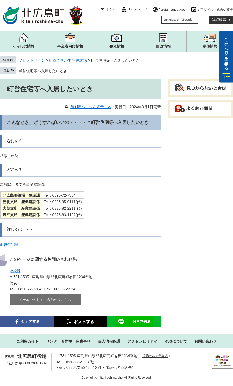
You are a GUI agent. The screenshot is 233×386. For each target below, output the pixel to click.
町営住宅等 (9, 245)
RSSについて (175, 341)
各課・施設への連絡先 (113, 367)
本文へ (111, 9)
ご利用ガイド (27, 341)
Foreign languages (171, 9)
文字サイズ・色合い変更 (215, 9)
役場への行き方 (155, 356)
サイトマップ (137, 9)
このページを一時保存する (226, 52)
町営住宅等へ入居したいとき (43, 71)
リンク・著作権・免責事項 (68, 341)
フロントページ (32, 60)
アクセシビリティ (142, 341)
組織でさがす (60, 60)
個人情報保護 (109, 341)
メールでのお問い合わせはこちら (45, 300)
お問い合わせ (205, 341)
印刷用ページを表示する (90, 107)
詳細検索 (219, 20)
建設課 (81, 60)
